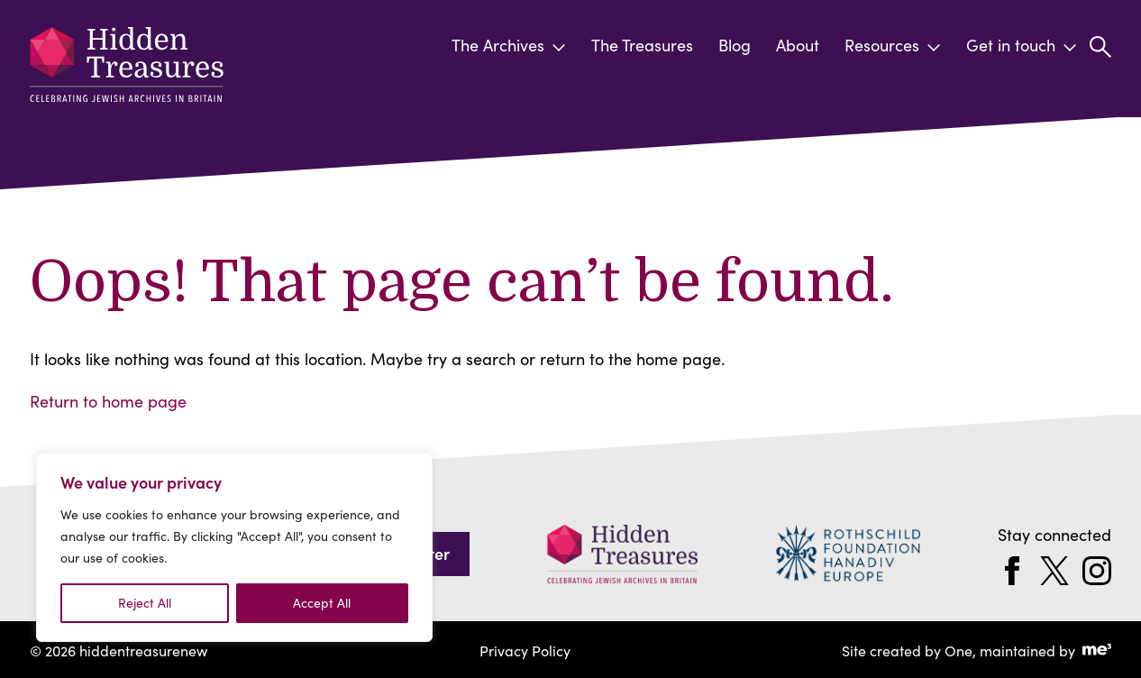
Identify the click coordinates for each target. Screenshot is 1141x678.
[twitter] (1054, 568)
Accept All (322, 602)
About (797, 45)
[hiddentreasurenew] (131, 70)
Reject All (144, 602)
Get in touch (1021, 45)
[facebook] (1012, 568)
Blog (734, 45)
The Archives (509, 45)
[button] (1100, 47)
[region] (234, 547)
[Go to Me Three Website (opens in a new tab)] (1096, 648)
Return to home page (108, 399)
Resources (892, 45)
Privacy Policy (524, 647)
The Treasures (642, 45)
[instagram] (1096, 568)
